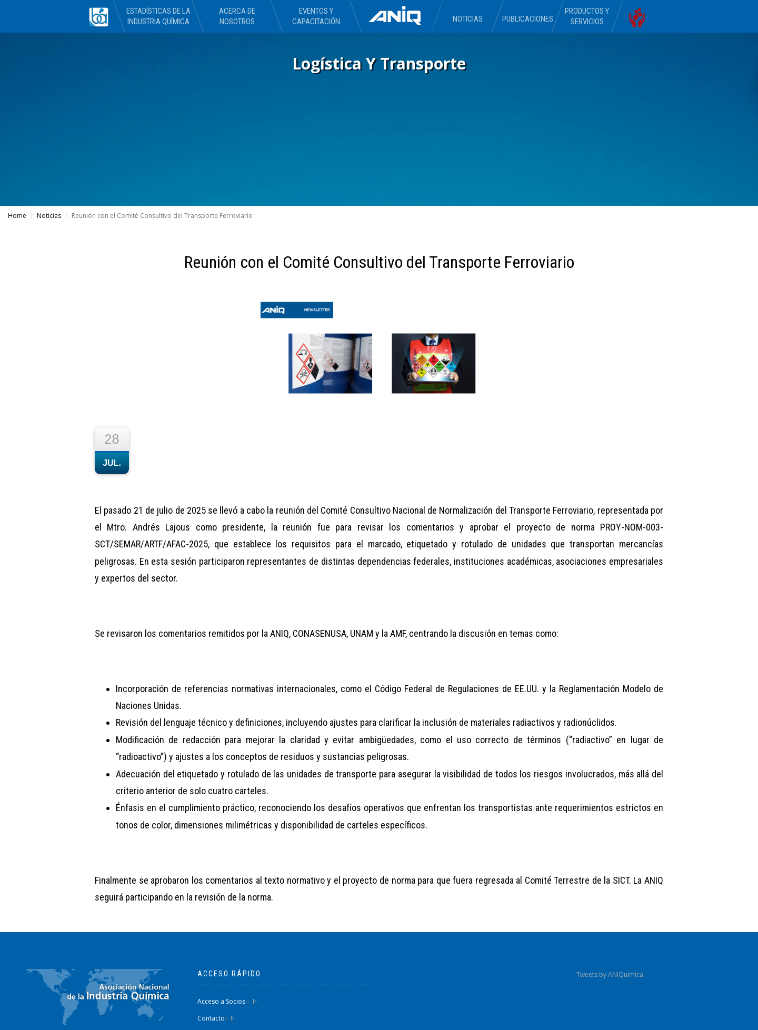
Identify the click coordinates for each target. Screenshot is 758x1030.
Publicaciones (527, 19)
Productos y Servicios (587, 16)
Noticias (468, 19)
